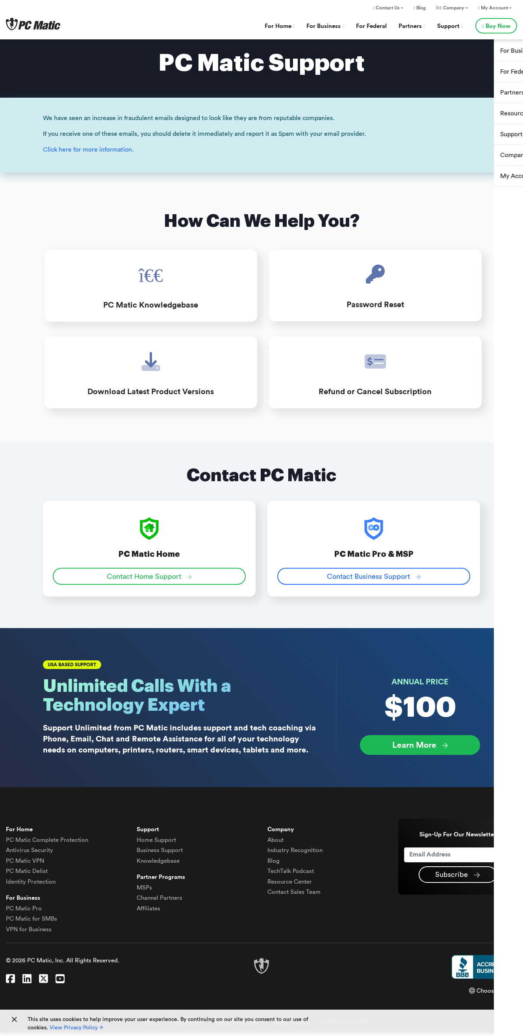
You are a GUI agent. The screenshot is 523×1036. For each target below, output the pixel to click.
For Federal (371, 26)
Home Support (156, 842)
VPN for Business (29, 932)
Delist (27, 874)
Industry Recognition (295, 853)
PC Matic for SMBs (31, 921)
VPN (25, 863)
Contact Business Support (374, 579)
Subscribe (457, 877)
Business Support (160, 853)
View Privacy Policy (76, 1027)
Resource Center (289, 884)
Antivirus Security (29, 853)
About (275, 842)
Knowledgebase (158, 863)
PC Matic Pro (24, 911)
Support (450, 26)
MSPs (144, 890)
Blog (420, 8)
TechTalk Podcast (290, 874)
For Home (280, 26)
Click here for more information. (88, 149)
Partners (412, 26)
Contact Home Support (149, 579)
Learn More (420, 748)
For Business (325, 26)
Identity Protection (31, 884)
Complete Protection (47, 842)
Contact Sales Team (294, 894)
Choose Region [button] (493, 993)
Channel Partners (159, 900)
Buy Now (496, 26)
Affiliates (148, 911)
